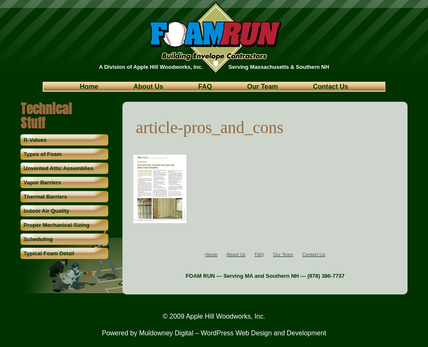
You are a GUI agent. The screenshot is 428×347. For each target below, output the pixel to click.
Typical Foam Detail (49, 253)
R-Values (35, 140)
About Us (148, 87)
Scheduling (38, 239)
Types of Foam (43, 154)
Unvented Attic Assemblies (59, 168)
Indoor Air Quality (46, 211)
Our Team (262, 87)
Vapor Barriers (42, 182)
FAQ (205, 87)
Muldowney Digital (166, 333)
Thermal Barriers (45, 197)
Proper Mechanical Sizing (57, 225)
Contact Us (330, 87)
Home (89, 87)
